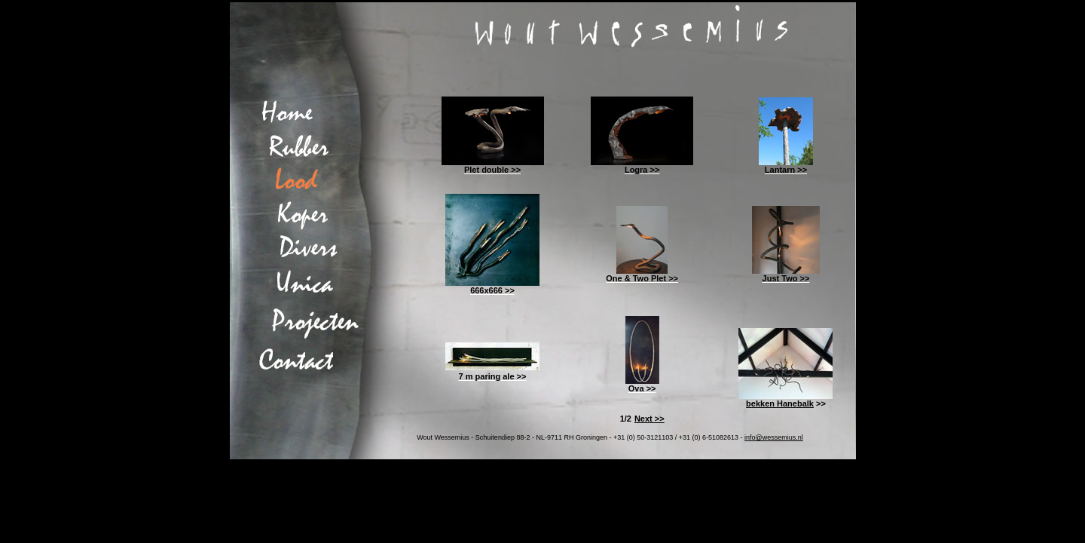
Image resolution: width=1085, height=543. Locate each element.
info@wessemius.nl (773, 437)
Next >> (649, 418)
